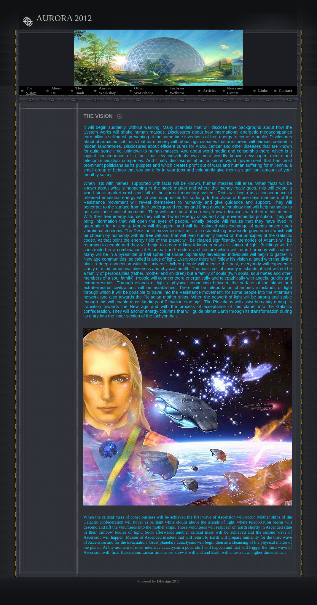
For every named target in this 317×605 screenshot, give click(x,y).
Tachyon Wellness (177, 90)
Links (263, 90)
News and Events (235, 90)
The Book (79, 90)
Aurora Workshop (107, 90)
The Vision (31, 90)
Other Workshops (143, 90)
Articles (209, 90)
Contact (285, 90)
